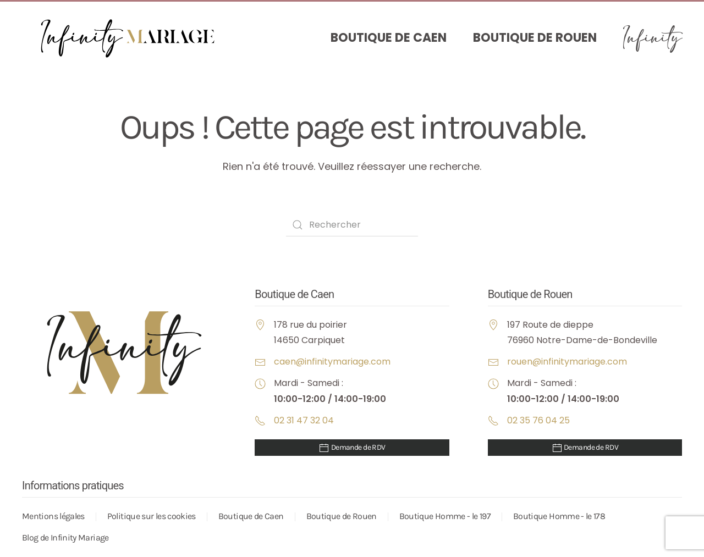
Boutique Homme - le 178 (559, 516)
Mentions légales (53, 516)
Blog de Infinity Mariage (65, 537)
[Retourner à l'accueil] (132, 38)
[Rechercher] (352, 224)
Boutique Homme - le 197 (445, 516)
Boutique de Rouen (535, 37)
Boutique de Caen (389, 37)
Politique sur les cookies (151, 516)
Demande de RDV (352, 448)
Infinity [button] (652, 37)
